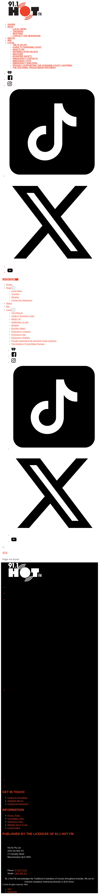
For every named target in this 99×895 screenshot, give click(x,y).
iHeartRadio (12, 892)
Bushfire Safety (22, 56)
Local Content (13, 828)
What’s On (18, 49)
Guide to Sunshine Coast (27, 47)
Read (10, 27)
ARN (9, 889)
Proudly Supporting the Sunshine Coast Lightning (42, 65)
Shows (11, 24)
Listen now (10, 279)
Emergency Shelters (25, 63)
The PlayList (20, 45)
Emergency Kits (22, 61)
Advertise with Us (15, 801)
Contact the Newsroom (26, 36)
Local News (19, 29)
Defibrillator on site (25, 52)
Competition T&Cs (15, 819)
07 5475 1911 (21, 870)
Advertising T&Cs (15, 822)
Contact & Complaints (17, 798)
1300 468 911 (20, 873)
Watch (11, 38)
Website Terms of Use (17, 825)
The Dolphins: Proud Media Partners (34, 68)
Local (11, 43)
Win (9, 40)
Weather (18, 33)
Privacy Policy (13, 816)
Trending (18, 31)
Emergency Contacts (25, 58)
